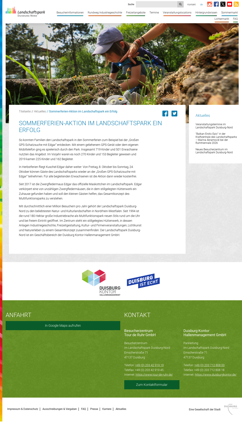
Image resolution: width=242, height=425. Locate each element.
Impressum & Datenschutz (22, 409)
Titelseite (25, 111)
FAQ (235, 18)
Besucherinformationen (70, 12)
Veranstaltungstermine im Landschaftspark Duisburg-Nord (214, 126)
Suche (131, 4)
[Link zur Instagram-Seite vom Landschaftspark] (209, 4)
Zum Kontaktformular (152, 385)
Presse (94, 409)
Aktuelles (40, 111)
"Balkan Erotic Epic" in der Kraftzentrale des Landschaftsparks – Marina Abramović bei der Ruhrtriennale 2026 (216, 138)
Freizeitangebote (135, 12)
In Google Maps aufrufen (63, 326)
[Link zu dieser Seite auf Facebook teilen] (165, 113)
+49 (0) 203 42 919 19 (149, 365)
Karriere (106, 409)
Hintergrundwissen (206, 12)
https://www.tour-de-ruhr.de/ (154, 374)
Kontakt (191, 4)
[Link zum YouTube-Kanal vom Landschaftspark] (229, 4)
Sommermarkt (229, 12)
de (201, 4)
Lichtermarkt (221, 18)
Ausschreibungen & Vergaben (59, 409)
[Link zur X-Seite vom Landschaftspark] (222, 4)
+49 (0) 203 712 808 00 (209, 365)
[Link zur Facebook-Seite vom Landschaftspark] (216, 4)
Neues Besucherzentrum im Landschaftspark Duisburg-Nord (214, 151)
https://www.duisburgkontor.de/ (216, 374)
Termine (154, 12)
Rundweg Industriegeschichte (105, 12)
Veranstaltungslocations (177, 12)
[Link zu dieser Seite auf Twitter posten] (174, 113)
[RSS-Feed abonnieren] (236, 4)
